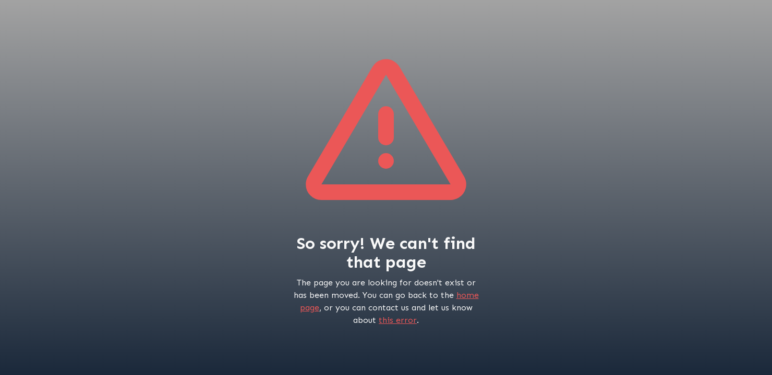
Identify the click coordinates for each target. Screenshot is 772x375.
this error (398, 320)
